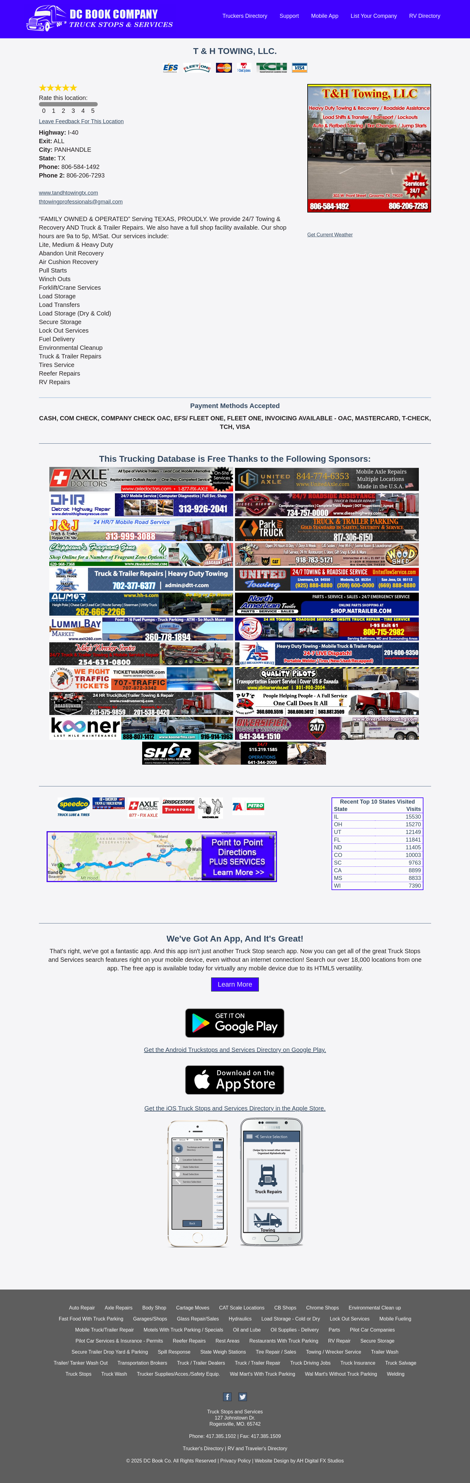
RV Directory (425, 16)
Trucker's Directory (203, 1448)
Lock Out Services (350, 1318)
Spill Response (174, 1352)
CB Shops (285, 1307)
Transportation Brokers (142, 1363)
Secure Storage (377, 1340)
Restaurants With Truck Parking (283, 1340)
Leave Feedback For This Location (81, 121)
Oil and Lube (247, 1329)
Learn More (235, 984)
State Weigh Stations (223, 1352)
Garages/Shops (150, 1318)
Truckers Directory (244, 16)
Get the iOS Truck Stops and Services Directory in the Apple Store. (234, 1108)
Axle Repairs (119, 1307)
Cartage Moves (193, 1307)
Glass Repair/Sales (198, 1318)
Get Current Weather (330, 234)
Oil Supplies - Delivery (295, 1329)
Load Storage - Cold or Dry (290, 1318)
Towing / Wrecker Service (333, 1352)
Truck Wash (114, 1374)
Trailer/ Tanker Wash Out (81, 1363)
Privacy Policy (235, 1460)
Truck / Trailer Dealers (201, 1363)
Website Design (272, 1460)
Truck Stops (79, 1374)
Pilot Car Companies (372, 1329)
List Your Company (374, 16)
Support (289, 16)
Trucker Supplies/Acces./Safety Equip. (178, 1374)
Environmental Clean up (375, 1307)
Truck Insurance (357, 1363)
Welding (396, 1374)
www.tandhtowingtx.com (68, 193)
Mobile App (324, 16)
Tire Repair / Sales (276, 1352)
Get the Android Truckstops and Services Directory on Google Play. (235, 1049)
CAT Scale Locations (241, 1307)
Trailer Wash (385, 1352)
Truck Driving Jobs (310, 1363)
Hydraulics (240, 1318)
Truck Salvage (400, 1363)
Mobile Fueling (395, 1318)
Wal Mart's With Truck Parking (262, 1374)
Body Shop (154, 1307)
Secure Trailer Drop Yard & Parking (110, 1352)
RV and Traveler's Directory (257, 1448)
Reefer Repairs (189, 1340)
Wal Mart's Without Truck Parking (341, 1374)
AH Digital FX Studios (320, 1460)
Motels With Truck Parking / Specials (183, 1329)
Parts (334, 1329)
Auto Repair (82, 1307)
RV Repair (339, 1340)
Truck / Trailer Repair (257, 1363)
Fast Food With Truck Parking (91, 1318)
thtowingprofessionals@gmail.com (81, 202)
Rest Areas (228, 1340)
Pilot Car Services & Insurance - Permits (119, 1340)
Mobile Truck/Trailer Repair (104, 1329)
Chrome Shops (322, 1307)
